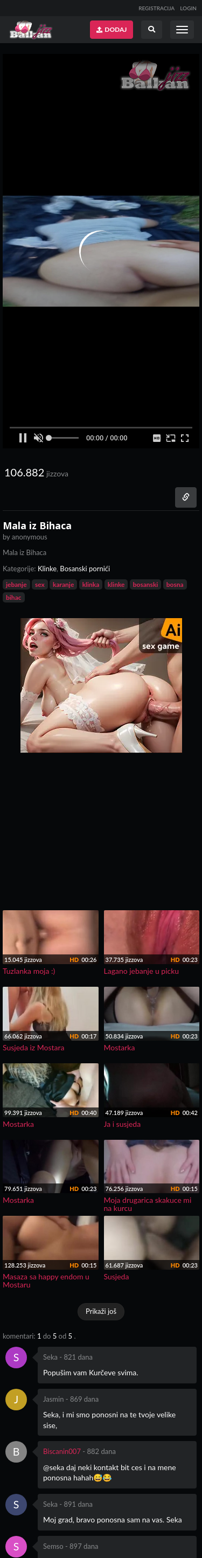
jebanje (16, 584)
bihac (14, 597)
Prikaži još (101, 1311)
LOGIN (188, 8)
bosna (175, 584)
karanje (63, 584)
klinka (91, 584)
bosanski (145, 584)
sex (40, 584)
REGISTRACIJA (156, 8)
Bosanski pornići (85, 568)
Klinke (47, 568)
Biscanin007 (62, 1451)
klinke (116, 584)
